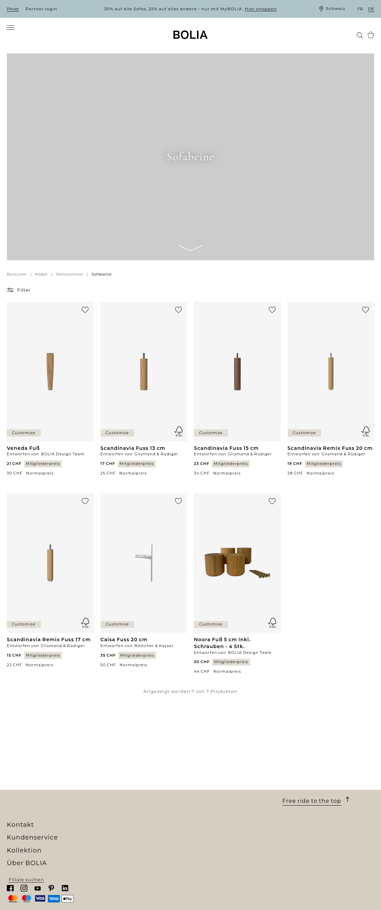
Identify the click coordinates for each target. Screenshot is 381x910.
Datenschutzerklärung (219, 816)
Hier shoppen (261, 8)
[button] (11, 296)
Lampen (109, 791)
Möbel (107, 779)
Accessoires (114, 804)
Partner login (41, 8)
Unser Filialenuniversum (38, 772)
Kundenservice (215, 757)
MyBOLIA (18, 829)
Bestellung (204, 766)
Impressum (205, 822)
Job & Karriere (24, 791)
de (371, 8)
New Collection (118, 766)
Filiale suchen (321, 899)
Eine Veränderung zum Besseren (48, 804)
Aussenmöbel (116, 785)
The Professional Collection (133, 816)
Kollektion (117, 757)
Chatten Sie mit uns (308, 786)
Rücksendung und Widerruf (226, 797)
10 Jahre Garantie (212, 779)
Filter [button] (24, 296)
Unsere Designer (28, 797)
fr (360, 8)
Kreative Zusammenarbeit (40, 810)
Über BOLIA (29, 757)
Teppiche (110, 797)
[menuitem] (16, 39)
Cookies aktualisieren (218, 830)
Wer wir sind (23, 766)
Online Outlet (116, 822)
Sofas (106, 772)
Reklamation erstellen (218, 804)
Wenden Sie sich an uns (220, 810)
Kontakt (297, 757)
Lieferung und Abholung (221, 772)
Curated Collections (124, 810)
